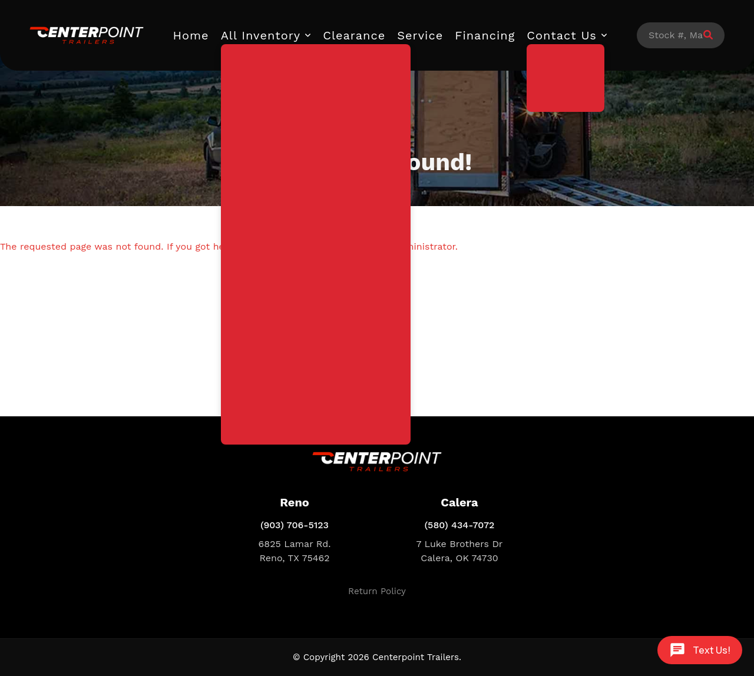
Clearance (354, 35)
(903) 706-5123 (294, 525)
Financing (485, 35)
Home (191, 35)
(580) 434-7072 (460, 525)
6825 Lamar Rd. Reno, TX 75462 (295, 551)
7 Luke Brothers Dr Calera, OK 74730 (459, 551)
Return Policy (377, 591)
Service (420, 35)
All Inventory (261, 35)
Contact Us (562, 35)
